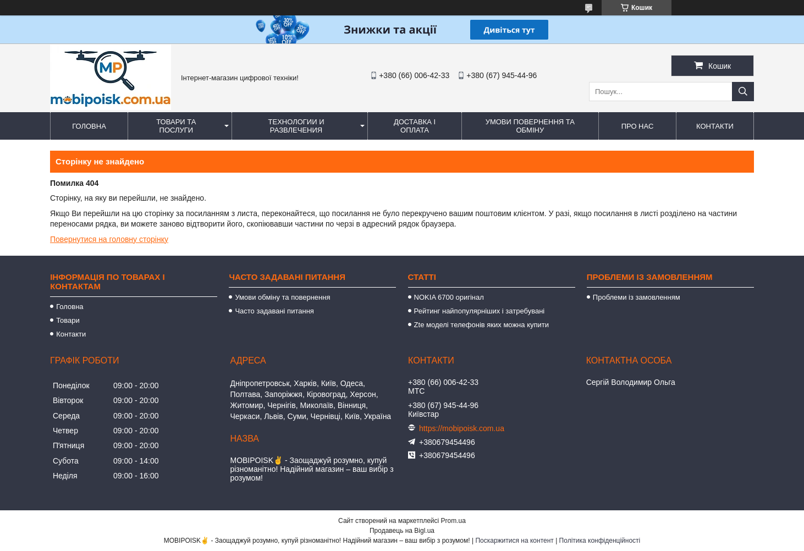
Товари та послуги (176, 126)
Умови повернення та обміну (530, 126)
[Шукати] (743, 91)
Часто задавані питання (274, 311)
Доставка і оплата (415, 126)
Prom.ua (453, 521)
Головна (89, 126)
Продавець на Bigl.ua (402, 531)
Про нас (637, 126)
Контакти (715, 126)
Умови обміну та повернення (282, 297)
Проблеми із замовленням (636, 297)
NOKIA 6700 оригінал (449, 297)
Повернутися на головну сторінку (109, 239)
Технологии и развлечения (296, 126)
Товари (68, 320)
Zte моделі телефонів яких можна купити (481, 325)
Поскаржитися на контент (514, 540)
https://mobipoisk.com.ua (461, 428)
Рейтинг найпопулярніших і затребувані (479, 311)
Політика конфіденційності (600, 540)
